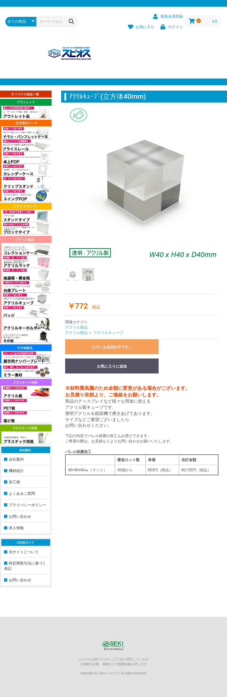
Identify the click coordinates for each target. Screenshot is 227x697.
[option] (144, 182)
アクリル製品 (76, 327)
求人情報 (16, 528)
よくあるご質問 (22, 493)
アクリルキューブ (108, 332)
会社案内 (16, 459)
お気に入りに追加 (112, 366)
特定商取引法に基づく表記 (25, 566)
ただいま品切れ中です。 (111, 347)
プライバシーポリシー (27, 505)
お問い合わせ (20, 516)
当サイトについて (24, 552)
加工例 (14, 482)
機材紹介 (16, 471)
